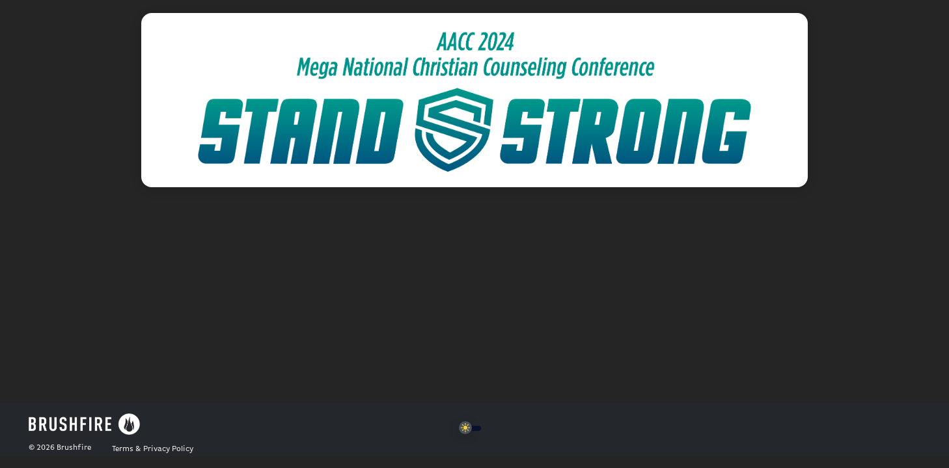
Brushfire (74, 448)
